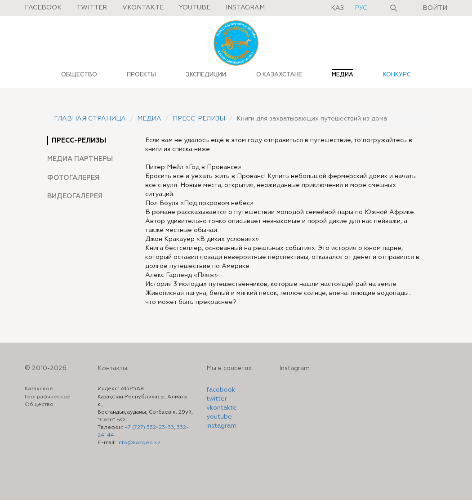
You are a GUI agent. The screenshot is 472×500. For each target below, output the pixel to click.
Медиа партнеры (80, 159)
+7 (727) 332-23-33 (149, 427)
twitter (216, 399)
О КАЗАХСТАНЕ (279, 74)
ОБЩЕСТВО (79, 74)
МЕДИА (342, 74)
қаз (338, 8)
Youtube (194, 7)
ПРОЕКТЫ (141, 74)
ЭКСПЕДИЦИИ (206, 74)
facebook (220, 390)
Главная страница (90, 119)
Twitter (91, 7)
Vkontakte (143, 7)
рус (361, 8)
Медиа (149, 119)
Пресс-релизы (199, 119)
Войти (435, 8)
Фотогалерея (73, 178)
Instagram (245, 7)
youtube (219, 417)
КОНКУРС (397, 74)
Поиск (393, 8)
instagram (221, 426)
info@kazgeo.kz (138, 443)
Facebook (43, 7)
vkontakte (221, 408)
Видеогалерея (74, 196)
